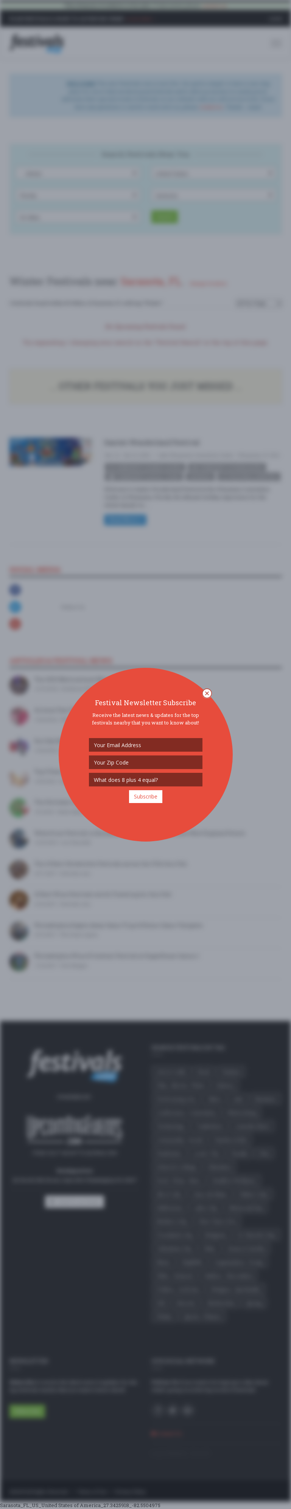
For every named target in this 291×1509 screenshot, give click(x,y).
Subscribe (145, 796)
